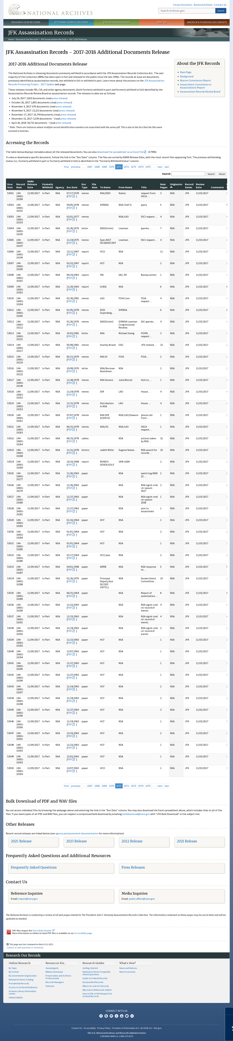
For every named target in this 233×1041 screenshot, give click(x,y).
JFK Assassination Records (53, 39)
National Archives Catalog (21, 979)
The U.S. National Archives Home (50, 9)
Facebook (101, 1016)
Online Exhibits (16, 997)
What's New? (127, 963)
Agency (59, 187)
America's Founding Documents (207, 22)
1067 (89, 166)
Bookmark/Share (203, 4)
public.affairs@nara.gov (142, 898)
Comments (217, 187)
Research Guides (93, 963)
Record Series (189, 186)
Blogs (127, 1016)
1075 (148, 166)
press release (59, 98)
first (66, 166)
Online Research (19, 963)
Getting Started (90, 968)
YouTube (122, 1016)
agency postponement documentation (76, 833)
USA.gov (158, 1028)
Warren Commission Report (195, 80)
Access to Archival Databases (23, 987)
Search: (166, 173)
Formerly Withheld (47, 186)
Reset (222, 174)
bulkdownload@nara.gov (136, 814)
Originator (176, 185)
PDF (69, 196)
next (159, 166)
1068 (97, 166)
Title (144, 187)
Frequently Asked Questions (34, 867)
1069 (104, 166)
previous (75, 166)
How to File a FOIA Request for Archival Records (97, 995)
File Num (94, 186)
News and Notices (128, 968)
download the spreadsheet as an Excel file (120, 151)
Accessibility (89, 1028)
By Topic (13, 968)
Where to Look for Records (96, 986)
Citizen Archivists (182, 4)
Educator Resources (116, 22)
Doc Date (72, 187)
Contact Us (220, 4)
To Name (105, 187)
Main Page (185, 72)
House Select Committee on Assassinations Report (195, 86)
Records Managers (55, 982)
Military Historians (54, 971)
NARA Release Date (32, 184)
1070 (111, 166)
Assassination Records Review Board (200, 91)
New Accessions (127, 971)
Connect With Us (116, 1010)
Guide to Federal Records (95, 978)
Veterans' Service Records (71, 22)
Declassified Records (93, 982)
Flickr (132, 1016)
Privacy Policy (104, 1028)
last (167, 166)
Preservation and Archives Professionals (58, 977)
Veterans (50, 986)
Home (11, 39)
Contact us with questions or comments (25, 947)
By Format (14, 971)
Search (220, 10)
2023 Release (76, 841)
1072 (126, 166)
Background (186, 76)
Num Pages (163, 186)
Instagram (111, 1016)
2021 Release (187, 841)
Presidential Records (19, 983)
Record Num (20, 186)
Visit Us (161, 22)
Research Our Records (25, 22)
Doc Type (84, 186)
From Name (125, 187)
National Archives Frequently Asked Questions (96, 973)
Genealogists (52, 968)
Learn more (204, 1035)
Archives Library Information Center (22, 992)
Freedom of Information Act (125, 1028)
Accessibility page (83, 933)
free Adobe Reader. (43, 930)
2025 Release (21, 841)
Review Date (200, 186)
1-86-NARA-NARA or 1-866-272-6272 (116, 1036)
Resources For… (56, 963)
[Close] (229, 1011)
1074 (140, 166)
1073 (133, 166)
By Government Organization (23, 975)
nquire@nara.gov (28, 898)
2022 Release (132, 841)
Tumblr (116, 1016)
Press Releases (133, 867)
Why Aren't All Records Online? (97, 989)
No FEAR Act (146, 1028)
